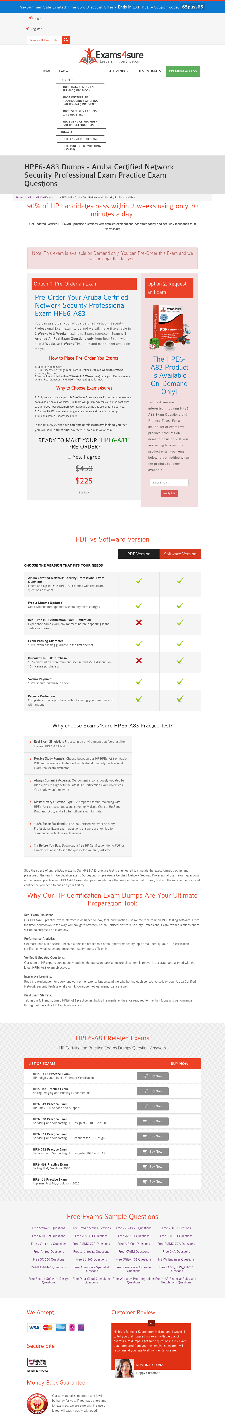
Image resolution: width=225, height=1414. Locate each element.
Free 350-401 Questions (188, 1167)
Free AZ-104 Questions (138, 1167)
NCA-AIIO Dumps (37, 1384)
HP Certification (45, 191)
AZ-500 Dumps (87, 1360)
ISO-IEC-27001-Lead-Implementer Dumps (37, 1370)
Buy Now (196, 1006)
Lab (79, 71)
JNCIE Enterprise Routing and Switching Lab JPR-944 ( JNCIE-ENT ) (96, 101)
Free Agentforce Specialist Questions (87, 1198)
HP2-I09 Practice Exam (29, 1107)
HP (29, 191)
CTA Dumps (138, 1376)
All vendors (135, 71)
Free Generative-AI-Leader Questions (137, 1200)
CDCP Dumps (87, 1376)
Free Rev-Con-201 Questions (87, 1159)
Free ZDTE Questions (188, 1159)
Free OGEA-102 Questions (138, 1190)
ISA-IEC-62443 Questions (36, 1198)
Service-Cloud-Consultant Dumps (137, 1352)
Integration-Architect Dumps (87, 1368)
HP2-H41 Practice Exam (30, 1019)
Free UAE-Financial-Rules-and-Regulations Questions (138, 1219)
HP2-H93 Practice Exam (30, 1092)
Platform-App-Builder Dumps (188, 1352)
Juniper (83, 80)
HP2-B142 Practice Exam (30, 1004)
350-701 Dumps (188, 1360)
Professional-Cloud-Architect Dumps (87, 1352)
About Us (33, 1401)
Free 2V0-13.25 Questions (138, 1159)
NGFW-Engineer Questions (188, 1190)
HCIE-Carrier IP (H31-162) (96, 139)
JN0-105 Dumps (188, 1368)
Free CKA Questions (188, 1182)
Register (18, 29)
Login (19, 18)
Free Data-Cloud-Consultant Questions (36, 1219)
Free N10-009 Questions (36, 1167)
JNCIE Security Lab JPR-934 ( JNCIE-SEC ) (96, 113)
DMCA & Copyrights (149, 1401)
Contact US (121, 1401)
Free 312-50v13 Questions (87, 1182)
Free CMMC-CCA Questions (188, 1174)
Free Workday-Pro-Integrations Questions (87, 1219)
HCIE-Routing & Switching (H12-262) (98, 148)
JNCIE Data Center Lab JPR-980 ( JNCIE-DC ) (95, 89)
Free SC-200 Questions (36, 1190)
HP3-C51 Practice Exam (29, 1063)
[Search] (50, 40)
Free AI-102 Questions (36, 1182)
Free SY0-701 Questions (36, 1159)
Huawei (82, 132)
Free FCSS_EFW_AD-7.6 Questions (188, 1198)
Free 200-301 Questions (87, 1167)
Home (62, 71)
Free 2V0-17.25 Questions (36, 1174)
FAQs (50, 1401)
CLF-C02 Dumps (138, 1368)
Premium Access (199, 71)
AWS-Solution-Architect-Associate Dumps (37, 1354)
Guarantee (68, 1401)
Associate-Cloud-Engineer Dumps (137, 1360)
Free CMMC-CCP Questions (87, 1174)
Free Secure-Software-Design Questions (188, 1207)
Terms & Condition (94, 1401)
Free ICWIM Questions (137, 1182)
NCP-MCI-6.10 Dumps (188, 1376)
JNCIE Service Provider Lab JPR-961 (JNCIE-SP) (96, 123)
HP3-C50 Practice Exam (29, 1048)
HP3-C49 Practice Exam (29, 1033)
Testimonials (165, 71)
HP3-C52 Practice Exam (29, 1077)
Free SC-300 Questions (87, 1190)
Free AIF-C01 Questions (138, 1174)
